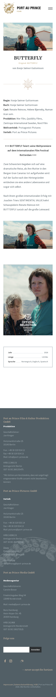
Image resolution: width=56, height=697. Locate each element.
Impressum (8, 684)
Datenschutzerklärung (23, 684)
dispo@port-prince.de (13, 554)
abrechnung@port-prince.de (17, 563)
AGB (36, 684)
